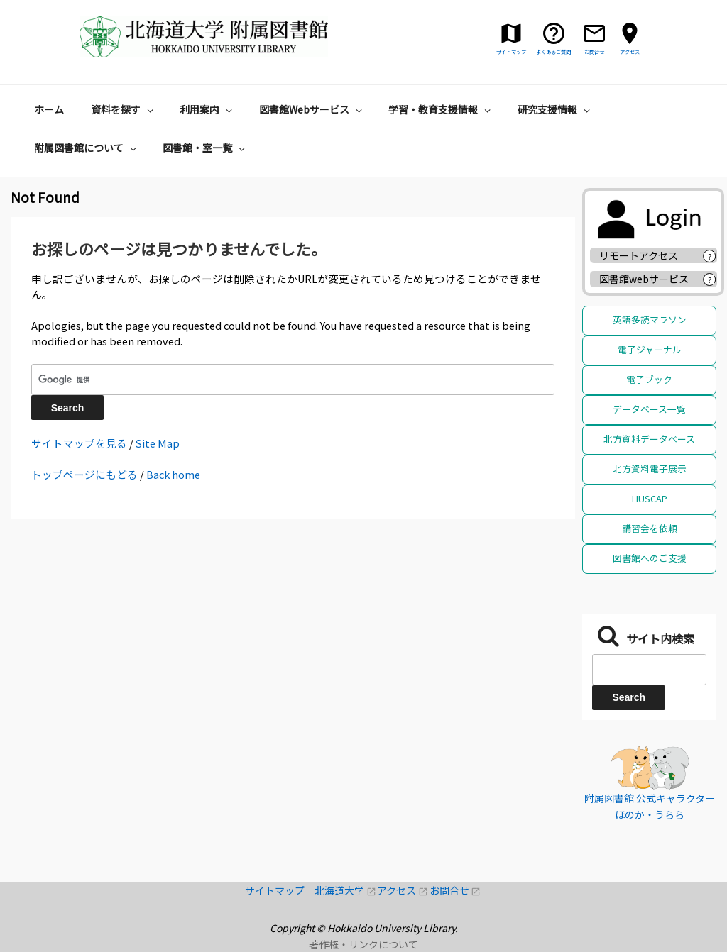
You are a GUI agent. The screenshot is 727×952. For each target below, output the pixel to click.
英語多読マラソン (650, 319)
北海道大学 (346, 890)
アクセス (403, 890)
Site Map (158, 443)
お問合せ (455, 890)
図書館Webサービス (312, 109)
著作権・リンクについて (363, 944)
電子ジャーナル (650, 349)
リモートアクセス (638, 255)
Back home (173, 474)
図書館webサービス (644, 279)
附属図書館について (87, 147)
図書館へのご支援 (650, 558)
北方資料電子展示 (650, 468)
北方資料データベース (649, 438)
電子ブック (649, 379)
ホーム (49, 109)
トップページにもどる (84, 474)
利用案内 (208, 109)
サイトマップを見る (79, 443)
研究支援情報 (556, 109)
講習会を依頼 (649, 528)
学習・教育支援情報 (441, 109)
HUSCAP (649, 498)
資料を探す (124, 109)
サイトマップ (280, 890)
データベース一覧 (649, 409)
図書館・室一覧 (205, 147)
